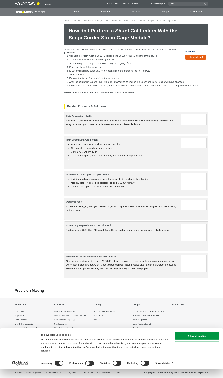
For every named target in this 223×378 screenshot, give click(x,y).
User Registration (141, 324)
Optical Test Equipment (64, 311)
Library (136, 11)
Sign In (144, 4)
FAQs (99, 20)
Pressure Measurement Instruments (70, 335)
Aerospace (19, 311)
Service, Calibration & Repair (146, 315)
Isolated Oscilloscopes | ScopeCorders (87, 174)
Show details (162, 372)
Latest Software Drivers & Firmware (149, 311)
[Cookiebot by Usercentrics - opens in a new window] (20, 372)
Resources (89, 20)
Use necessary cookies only (197, 353)
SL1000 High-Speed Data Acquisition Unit (89, 225)
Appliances (20, 315)
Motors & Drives (22, 332)
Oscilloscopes (74, 201)
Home (68, 20)
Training (136, 328)
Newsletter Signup (157, 4)
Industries (75, 11)
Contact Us (196, 11)
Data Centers (21, 320)
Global (135, 4)
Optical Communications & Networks (31, 336)
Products (105, 11)
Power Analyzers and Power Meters (70, 315)
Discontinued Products (143, 332)
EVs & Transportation (24, 324)
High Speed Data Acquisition (82, 139)
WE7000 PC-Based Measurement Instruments (91, 256)
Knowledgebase (140, 320)
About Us (125, 4)
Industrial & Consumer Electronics (30, 328)
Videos (96, 320)
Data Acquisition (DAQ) (79, 116)
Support (166, 11)
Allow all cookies (197, 344)
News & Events (112, 4)
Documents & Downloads (104, 311)
